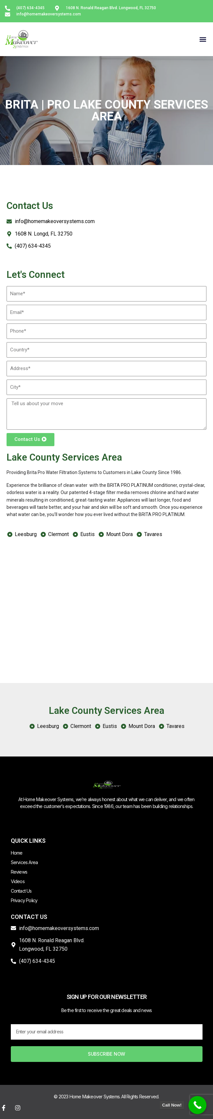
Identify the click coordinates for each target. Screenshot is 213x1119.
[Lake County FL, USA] (106, 598)
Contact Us (21, 891)
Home (17, 853)
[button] (202, 39)
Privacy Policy (24, 900)
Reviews (19, 872)
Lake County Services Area (64, 457)
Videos (18, 881)
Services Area (24, 862)
